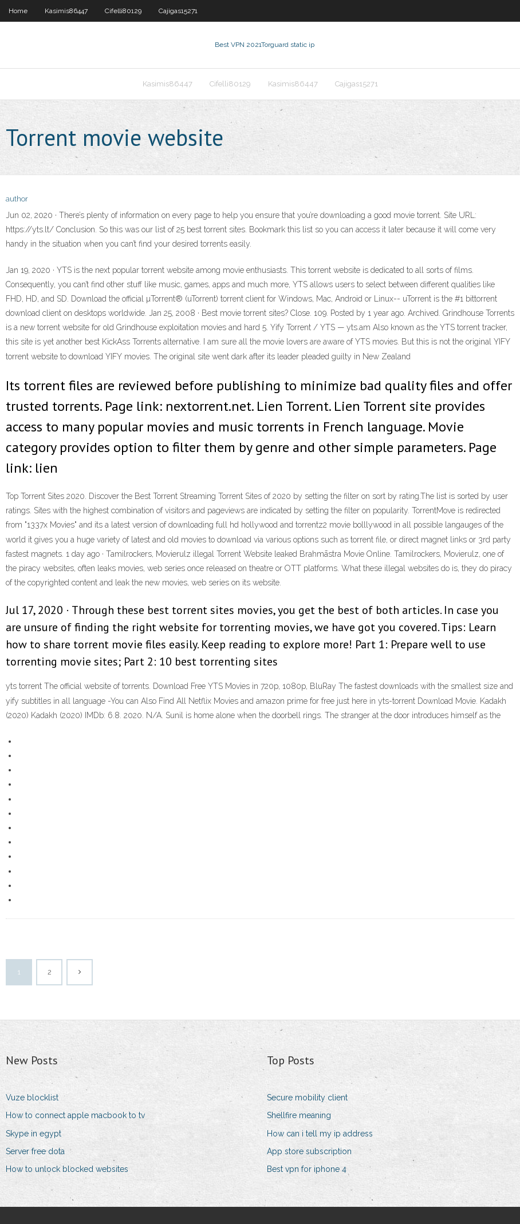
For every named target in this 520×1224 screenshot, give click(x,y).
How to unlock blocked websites (67, 1169)
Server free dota (35, 1151)
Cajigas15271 (178, 11)
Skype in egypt (33, 1133)
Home (18, 11)
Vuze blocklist (32, 1097)
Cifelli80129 (123, 11)
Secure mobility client (307, 1097)
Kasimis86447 (66, 11)
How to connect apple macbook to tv (75, 1115)
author (17, 199)
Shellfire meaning (299, 1115)
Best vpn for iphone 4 (306, 1169)
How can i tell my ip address (320, 1133)
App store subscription (309, 1151)
